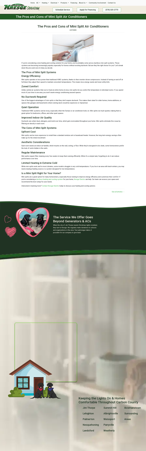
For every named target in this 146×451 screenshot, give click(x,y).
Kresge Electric (79, 179)
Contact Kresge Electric (50, 186)
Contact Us (112, 3)
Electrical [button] (54, 3)
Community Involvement (97, 3)
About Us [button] (82, 3)
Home (32, 3)
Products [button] (64, 3)
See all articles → (118, 192)
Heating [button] (45, 3)
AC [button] (37, 3)
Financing (73, 3)
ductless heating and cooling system (49, 179)
